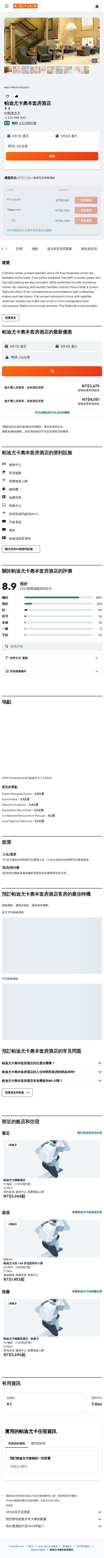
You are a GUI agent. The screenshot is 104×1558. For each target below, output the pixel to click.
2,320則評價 (27, 123)
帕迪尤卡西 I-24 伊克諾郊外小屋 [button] (23, 1263)
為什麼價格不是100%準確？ (54, 1526)
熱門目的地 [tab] (38, 1443)
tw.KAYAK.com (16, 1546)
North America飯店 (48, 1546)
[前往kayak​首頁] (25, 6)
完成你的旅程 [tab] (16, 1443)
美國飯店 (67, 1546)
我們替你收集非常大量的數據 (54, 1519)
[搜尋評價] (55, 646)
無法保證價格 (52, 1500)
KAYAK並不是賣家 (54, 1512)
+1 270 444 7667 (15, 118)
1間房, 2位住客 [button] (18, 146)
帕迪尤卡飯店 (19, 1466)
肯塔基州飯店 (83, 1546)
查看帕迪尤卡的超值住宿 (87, 1212)
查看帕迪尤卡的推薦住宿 (87, 1291)
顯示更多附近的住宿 (90, 1133)
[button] (6, 6)
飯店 (31, 1546)
